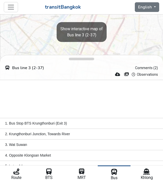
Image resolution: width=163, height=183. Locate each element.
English (145, 7)
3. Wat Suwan (16, 145)
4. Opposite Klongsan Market (28, 155)
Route (16, 175)
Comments (146, 68)
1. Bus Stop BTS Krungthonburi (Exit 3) (36, 123)
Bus (114, 175)
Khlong (146, 175)
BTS (48, 175)
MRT (81, 175)
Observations (145, 74)
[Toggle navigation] (11, 7)
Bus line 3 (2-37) (81, 32)
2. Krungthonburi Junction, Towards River (37, 134)
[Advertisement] (81, 99)
